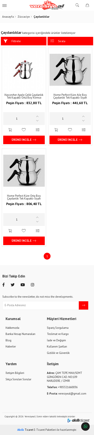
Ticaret (25, 430)
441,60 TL (70, 105)
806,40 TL (24, 206)
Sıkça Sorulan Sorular (18, 379)
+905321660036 (62, 387)
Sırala (58, 41)
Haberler (11, 346)
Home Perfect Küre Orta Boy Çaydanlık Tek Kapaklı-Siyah (24, 197)
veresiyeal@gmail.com (66, 393)
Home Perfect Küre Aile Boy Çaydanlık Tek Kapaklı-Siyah (70, 96)
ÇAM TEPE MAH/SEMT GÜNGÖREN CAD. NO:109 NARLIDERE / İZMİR (64, 377)
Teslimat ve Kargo (58, 334)
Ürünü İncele (24, 140)
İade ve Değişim (56, 340)
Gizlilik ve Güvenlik (58, 353)
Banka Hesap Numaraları (20, 334)
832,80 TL (24, 105)
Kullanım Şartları (57, 346)
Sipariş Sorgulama (58, 328)
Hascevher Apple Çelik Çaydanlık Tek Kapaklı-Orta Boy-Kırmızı (23, 96)
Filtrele (12, 41)
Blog (8, 340)
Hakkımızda (12, 328)
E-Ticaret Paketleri (45, 430)
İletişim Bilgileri (15, 373)
